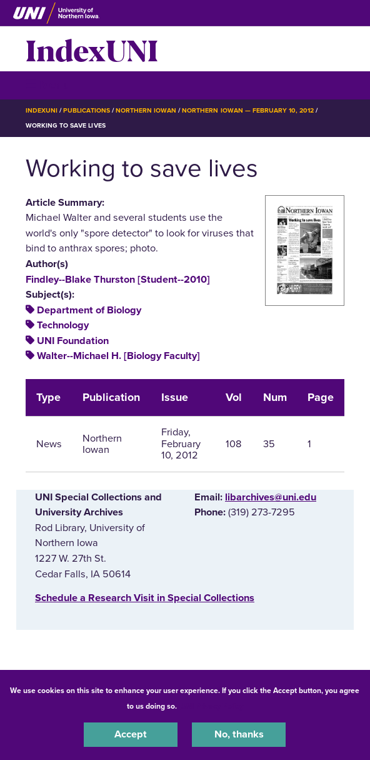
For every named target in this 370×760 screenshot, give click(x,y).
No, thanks (239, 734)
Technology (63, 325)
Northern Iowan (146, 110)
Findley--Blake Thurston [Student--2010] (118, 279)
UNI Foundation (73, 341)
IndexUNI (92, 49)
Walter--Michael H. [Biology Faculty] (118, 356)
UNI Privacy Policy (212, 706)
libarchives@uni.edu (270, 497)
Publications (86, 110)
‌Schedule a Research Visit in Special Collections (144, 598)
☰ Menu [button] (48, 85)
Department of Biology (89, 310)
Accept (130, 734)
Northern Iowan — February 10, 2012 (248, 110)
